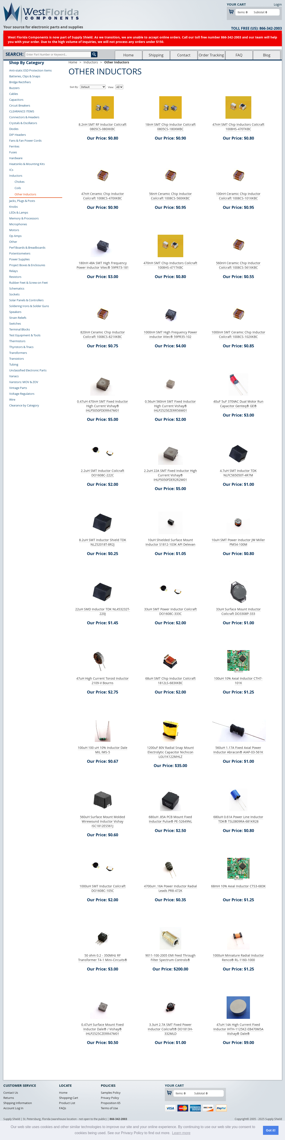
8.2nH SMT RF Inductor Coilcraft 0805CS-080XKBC (102, 126)
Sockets (14, 294)
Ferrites (14, 146)
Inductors (15, 176)
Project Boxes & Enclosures (27, 265)
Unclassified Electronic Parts (27, 370)
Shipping (156, 55)
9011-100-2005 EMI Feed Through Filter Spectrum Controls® (170, 957)
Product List (67, 1103)
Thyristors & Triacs (21, 347)
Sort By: (74, 87)
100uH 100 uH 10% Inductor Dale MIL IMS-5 (102, 749)
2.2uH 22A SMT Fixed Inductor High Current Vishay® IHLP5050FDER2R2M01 (170, 475)
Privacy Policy (110, 1098)
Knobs (13, 207)
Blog (266, 55)
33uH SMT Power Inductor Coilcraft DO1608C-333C (170, 611)
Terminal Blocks (19, 329)
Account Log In (13, 1108)
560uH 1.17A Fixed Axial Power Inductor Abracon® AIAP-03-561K (238, 749)
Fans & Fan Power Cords (25, 140)
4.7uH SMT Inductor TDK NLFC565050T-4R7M (238, 472)
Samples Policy (111, 1093)
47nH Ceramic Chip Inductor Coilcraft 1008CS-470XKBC (102, 196)
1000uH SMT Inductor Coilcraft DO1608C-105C (103, 888)
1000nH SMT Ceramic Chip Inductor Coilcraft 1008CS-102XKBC (238, 334)
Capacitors (16, 100)
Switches (15, 323)
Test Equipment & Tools (24, 335)
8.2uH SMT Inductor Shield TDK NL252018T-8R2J (102, 542)
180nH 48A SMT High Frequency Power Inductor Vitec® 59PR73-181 (103, 265)
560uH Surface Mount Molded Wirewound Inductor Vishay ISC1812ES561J (102, 821)
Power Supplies (19, 259)
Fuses (13, 152)
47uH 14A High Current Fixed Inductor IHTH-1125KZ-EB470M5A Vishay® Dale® (238, 1029)
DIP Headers (17, 135)
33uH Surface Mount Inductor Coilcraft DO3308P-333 (238, 611)
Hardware (15, 158)
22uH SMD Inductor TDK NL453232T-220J (102, 611)
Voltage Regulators (21, 394)
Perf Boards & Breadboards (27, 247)
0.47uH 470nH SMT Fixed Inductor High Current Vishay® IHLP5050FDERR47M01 (102, 406)
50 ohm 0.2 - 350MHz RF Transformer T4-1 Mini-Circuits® (102, 957)
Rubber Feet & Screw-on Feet (28, 283)
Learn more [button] (181, 1133)
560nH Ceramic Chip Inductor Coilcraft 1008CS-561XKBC (238, 265)
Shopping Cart (68, 1098)
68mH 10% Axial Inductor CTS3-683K (238, 886)
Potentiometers (19, 253)
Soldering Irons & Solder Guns (29, 306)
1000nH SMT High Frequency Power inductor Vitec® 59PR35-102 (170, 334)
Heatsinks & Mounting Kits (27, 164)
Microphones (18, 224)
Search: (14, 54)
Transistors (16, 359)
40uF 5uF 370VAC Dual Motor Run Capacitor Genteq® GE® (238, 403)
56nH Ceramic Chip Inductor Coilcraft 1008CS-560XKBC (170, 196)
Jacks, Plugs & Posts (22, 201)
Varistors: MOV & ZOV (23, 382)
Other (13, 242)
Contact (183, 55)
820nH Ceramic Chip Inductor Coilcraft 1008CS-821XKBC (102, 334)
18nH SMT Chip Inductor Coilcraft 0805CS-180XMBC (170, 126)
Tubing (13, 364)
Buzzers (14, 88)
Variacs (14, 376)
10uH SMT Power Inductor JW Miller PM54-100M (238, 542)
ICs (11, 170)
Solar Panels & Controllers (26, 300)
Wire (12, 399)
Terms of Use (109, 1108)
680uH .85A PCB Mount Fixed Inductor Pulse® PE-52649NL (170, 819)
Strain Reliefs (17, 318)
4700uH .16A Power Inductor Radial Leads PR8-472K (170, 888)
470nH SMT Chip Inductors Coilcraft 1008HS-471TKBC (170, 265)
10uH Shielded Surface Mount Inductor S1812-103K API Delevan (170, 542)
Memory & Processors (24, 218)
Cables (13, 94)
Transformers (18, 353)
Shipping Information (17, 1103)
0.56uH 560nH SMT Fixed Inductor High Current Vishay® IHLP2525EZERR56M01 (170, 406)
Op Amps (15, 236)
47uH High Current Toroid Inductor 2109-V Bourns (102, 680)
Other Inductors (25, 194)
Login (278, 4)
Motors (14, 230)
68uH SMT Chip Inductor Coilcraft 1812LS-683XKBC (170, 680)
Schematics (16, 288)
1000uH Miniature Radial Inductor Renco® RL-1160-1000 (238, 957)
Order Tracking (211, 55)
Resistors (15, 277)
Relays (13, 271)
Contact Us (10, 1093)
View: (111, 87)
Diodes (13, 129)
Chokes (19, 182)
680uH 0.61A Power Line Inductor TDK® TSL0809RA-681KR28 (238, 819)
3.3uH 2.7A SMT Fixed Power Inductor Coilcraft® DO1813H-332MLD (170, 1029)
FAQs (62, 1108)
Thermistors (17, 341)
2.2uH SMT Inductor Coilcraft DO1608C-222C (102, 472)
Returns (8, 1098)
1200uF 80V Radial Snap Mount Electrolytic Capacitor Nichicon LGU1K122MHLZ (170, 752)
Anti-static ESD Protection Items (30, 70)
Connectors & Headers (24, 117)
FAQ (239, 55)
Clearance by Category (24, 405)
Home (128, 55)
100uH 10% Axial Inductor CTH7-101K (238, 680)
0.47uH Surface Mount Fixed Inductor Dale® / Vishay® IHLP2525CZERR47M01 (102, 1029)
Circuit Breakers (19, 105)
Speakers (15, 312)
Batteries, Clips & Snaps (24, 76)
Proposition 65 (110, 1103)
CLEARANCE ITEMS (21, 111)
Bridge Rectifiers (20, 82)
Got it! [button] (270, 1130)
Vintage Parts (18, 388)
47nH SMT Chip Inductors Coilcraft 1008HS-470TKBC (238, 126)
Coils (18, 188)
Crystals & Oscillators (23, 123)
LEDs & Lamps (18, 212)
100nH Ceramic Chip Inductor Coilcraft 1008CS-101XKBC (238, 196)
